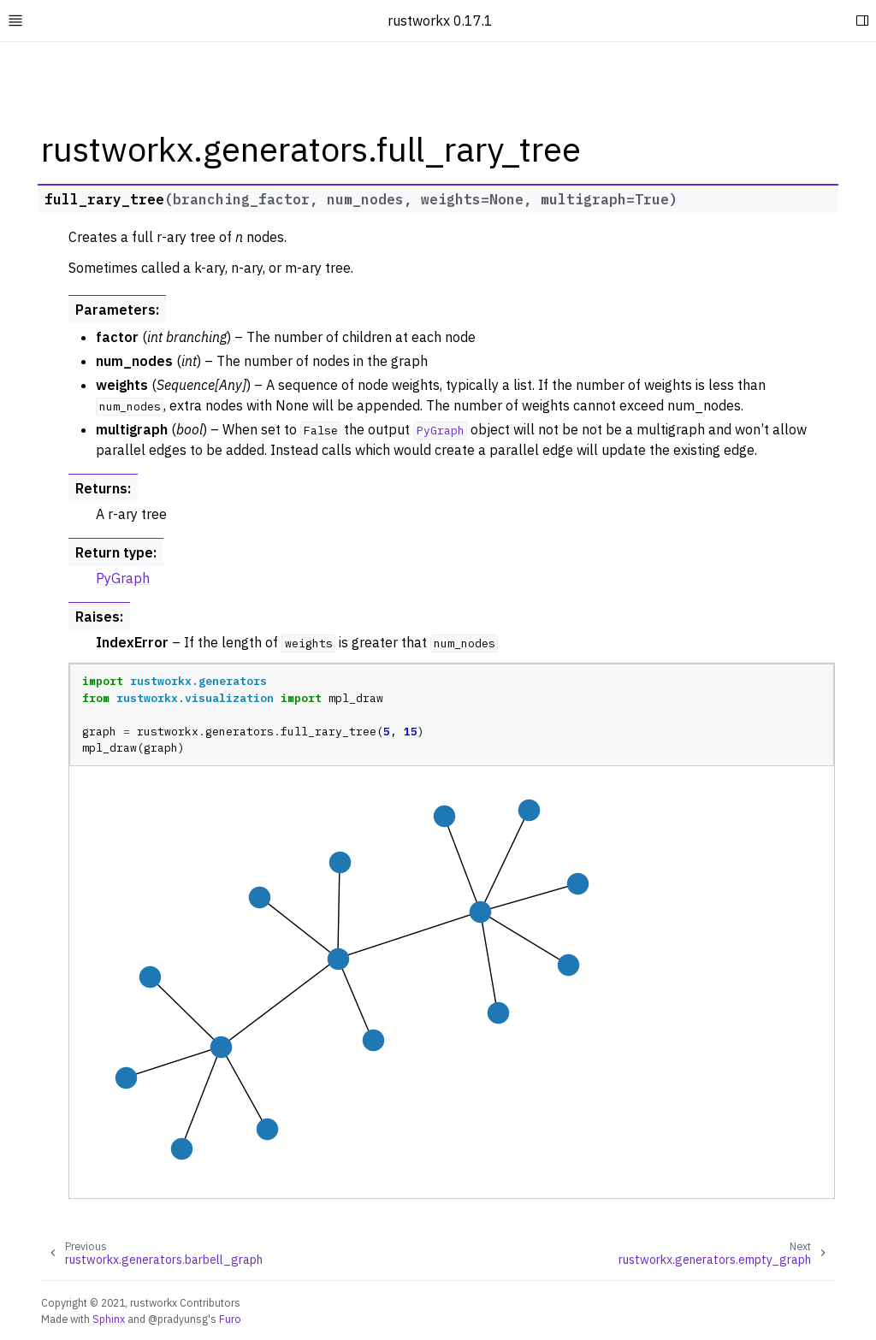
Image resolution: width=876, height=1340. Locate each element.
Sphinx (108, 1318)
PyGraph (123, 578)
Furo (230, 1318)
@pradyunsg (178, 1318)
